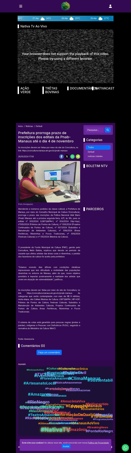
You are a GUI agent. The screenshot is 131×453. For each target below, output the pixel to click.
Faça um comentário (49, 352)
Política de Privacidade (98, 443)
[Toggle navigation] (21, 6)
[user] (110, 6)
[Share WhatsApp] (72, 156)
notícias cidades (95, 156)
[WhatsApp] (125, 447)
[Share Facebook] (61, 156)
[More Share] (78, 156)
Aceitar (66, 446)
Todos (91, 147)
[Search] (108, 130)
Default (91, 152)
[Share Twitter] (67, 156)
